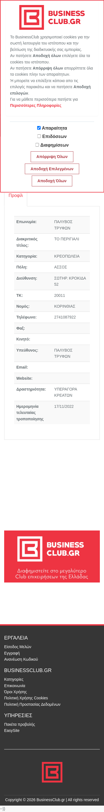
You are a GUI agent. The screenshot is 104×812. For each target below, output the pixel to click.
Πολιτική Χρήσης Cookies (26, 698)
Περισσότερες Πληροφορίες (36, 105)
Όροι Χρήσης (15, 692)
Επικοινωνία (14, 685)
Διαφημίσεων (54, 145)
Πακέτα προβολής (19, 724)
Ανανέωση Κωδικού (21, 659)
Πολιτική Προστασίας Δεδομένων (32, 704)
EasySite (11, 730)
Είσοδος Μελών (17, 647)
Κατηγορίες (13, 679)
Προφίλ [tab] (16, 195)
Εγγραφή (12, 653)
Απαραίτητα (54, 128)
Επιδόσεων (54, 136)
